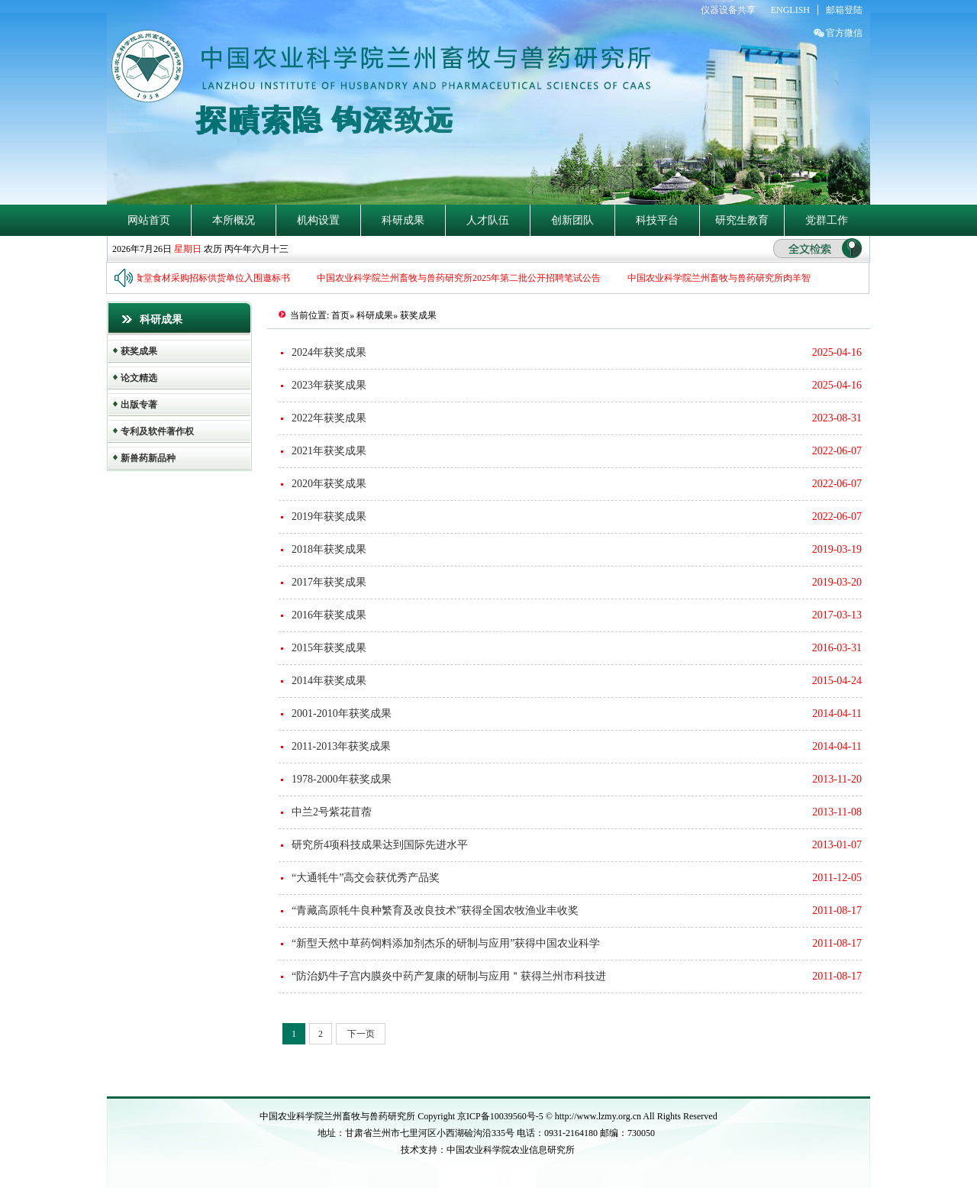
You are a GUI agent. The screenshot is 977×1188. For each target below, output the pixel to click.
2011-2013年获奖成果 (341, 746)
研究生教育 (742, 220)
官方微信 (844, 32)
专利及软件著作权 (157, 431)
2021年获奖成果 (329, 451)
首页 (340, 315)
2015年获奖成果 (329, 648)
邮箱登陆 (844, 10)
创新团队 (572, 220)
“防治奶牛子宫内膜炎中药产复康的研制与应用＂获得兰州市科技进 (449, 976)
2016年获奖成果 (329, 615)
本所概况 (233, 220)
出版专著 (139, 404)
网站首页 (148, 220)
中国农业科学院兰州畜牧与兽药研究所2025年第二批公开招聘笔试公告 (463, 278)
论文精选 (139, 378)
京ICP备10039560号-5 (501, 1116)
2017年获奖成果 (329, 582)
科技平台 (657, 220)
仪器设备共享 (728, 10)
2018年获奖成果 (329, 549)
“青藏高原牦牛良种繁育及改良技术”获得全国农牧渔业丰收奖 (435, 910)
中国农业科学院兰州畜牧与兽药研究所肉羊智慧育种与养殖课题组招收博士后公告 (796, 278)
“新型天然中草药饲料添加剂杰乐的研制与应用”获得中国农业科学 (446, 943)
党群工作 (826, 220)
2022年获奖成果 (329, 418)
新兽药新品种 (148, 458)
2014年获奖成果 (329, 680)
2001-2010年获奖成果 (342, 713)
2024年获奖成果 (329, 352)
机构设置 (318, 220)
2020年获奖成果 (329, 483)
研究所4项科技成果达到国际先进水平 (380, 845)
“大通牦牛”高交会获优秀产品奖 (366, 877)
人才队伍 (487, 220)
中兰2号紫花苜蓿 (332, 812)
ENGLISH (790, 10)
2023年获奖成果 (329, 385)
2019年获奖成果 (329, 516)
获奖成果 (139, 351)
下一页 (361, 1033)
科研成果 (403, 220)
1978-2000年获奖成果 (342, 779)
